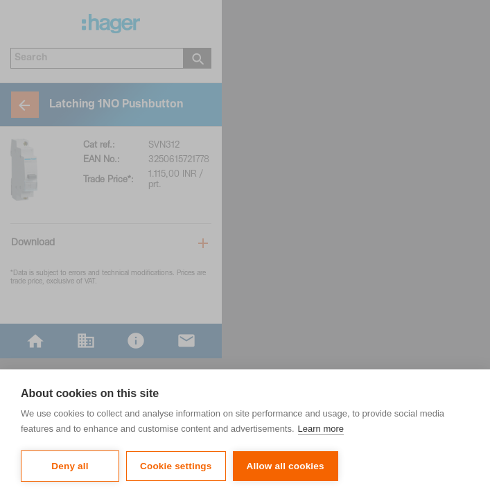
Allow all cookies (285, 466)
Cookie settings (176, 466)
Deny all (69, 466)
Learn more (321, 428)
